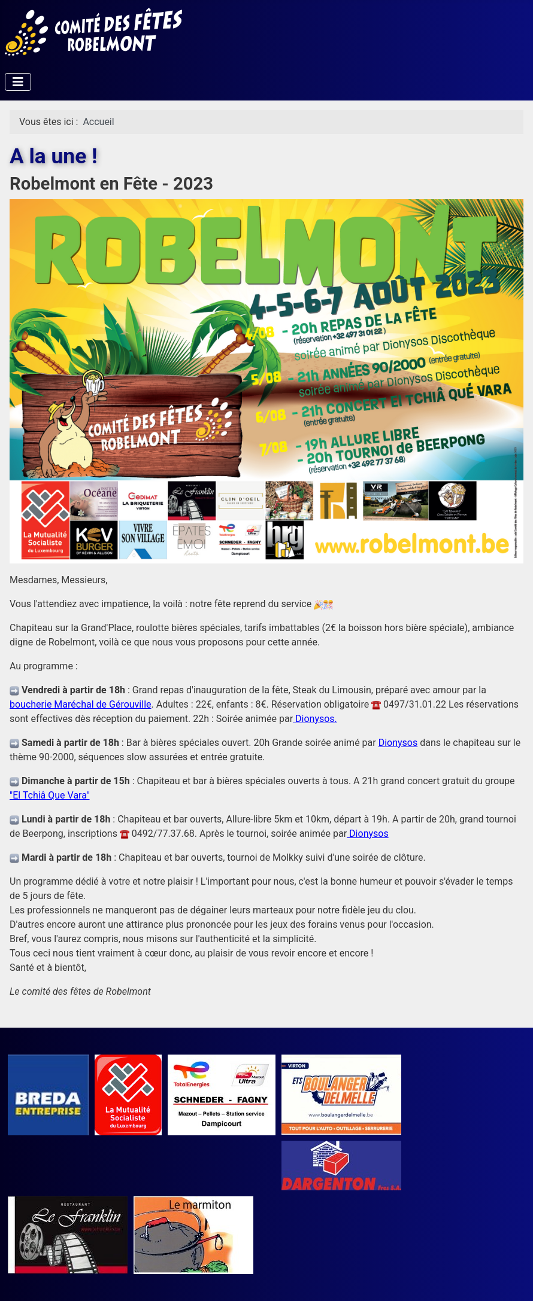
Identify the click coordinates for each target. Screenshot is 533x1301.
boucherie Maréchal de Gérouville (81, 704)
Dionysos (398, 742)
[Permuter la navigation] (18, 82)
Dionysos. (315, 718)
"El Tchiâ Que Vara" (50, 795)
